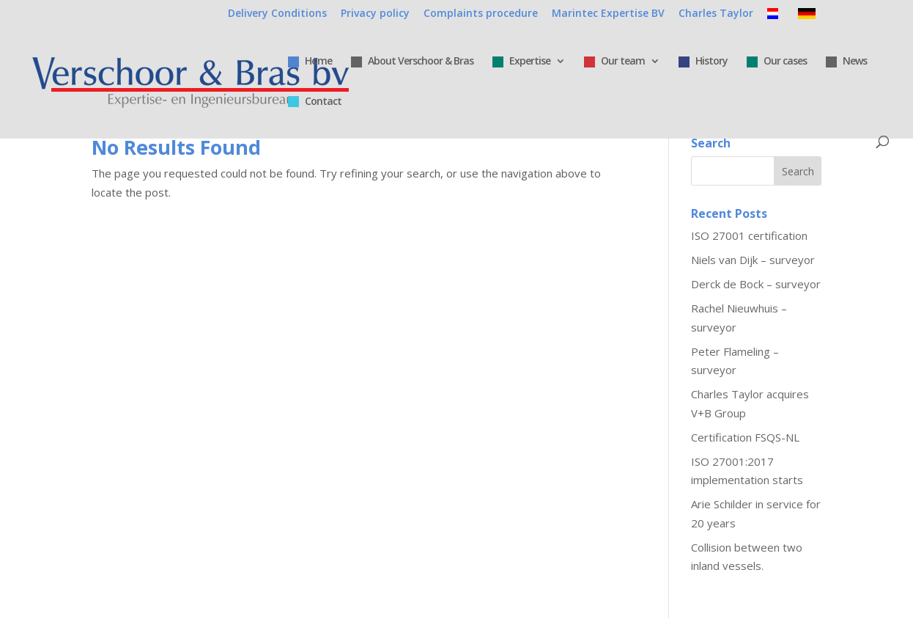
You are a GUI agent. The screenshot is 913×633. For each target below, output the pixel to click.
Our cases (777, 61)
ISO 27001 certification (749, 235)
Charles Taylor (716, 14)
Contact (314, 102)
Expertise (521, 61)
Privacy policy (375, 14)
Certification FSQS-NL (745, 437)
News (846, 61)
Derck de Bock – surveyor (756, 284)
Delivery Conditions (277, 14)
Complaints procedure (481, 14)
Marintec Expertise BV (608, 14)
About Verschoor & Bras (412, 61)
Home (310, 61)
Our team (614, 61)
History (703, 61)
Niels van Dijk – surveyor (753, 259)
